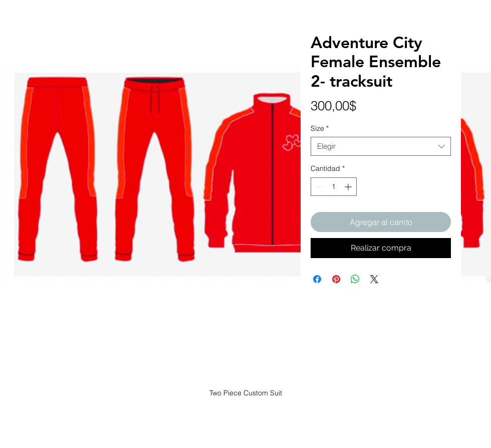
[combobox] (381, 146)
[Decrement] (318, 186)
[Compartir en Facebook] (317, 279)
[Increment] (349, 186)
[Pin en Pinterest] (336, 279)
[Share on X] (374, 279)
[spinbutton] (334, 186)
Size (320, 128)
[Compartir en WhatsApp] (355, 279)
